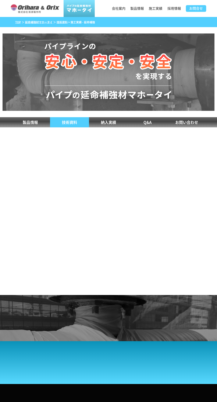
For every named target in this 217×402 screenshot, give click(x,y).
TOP (18, 22)
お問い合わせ (186, 122)
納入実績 (108, 122)
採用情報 (174, 8)
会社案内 (118, 8)
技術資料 (62, 22)
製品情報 (137, 8)
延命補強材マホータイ (39, 22)
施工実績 (155, 8)
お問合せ (196, 8)
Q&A (147, 122)
